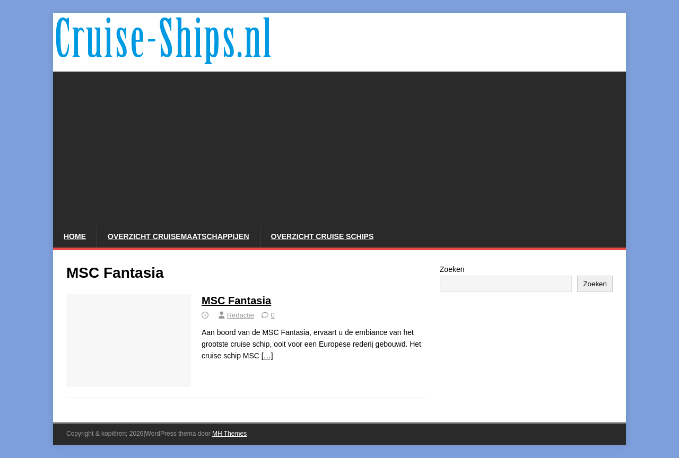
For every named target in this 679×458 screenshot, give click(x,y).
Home (75, 236)
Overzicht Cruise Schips (322, 236)
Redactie (240, 315)
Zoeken (452, 269)
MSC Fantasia (236, 300)
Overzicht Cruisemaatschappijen (178, 236)
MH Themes (229, 433)
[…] (267, 355)
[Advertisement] (339, 146)
